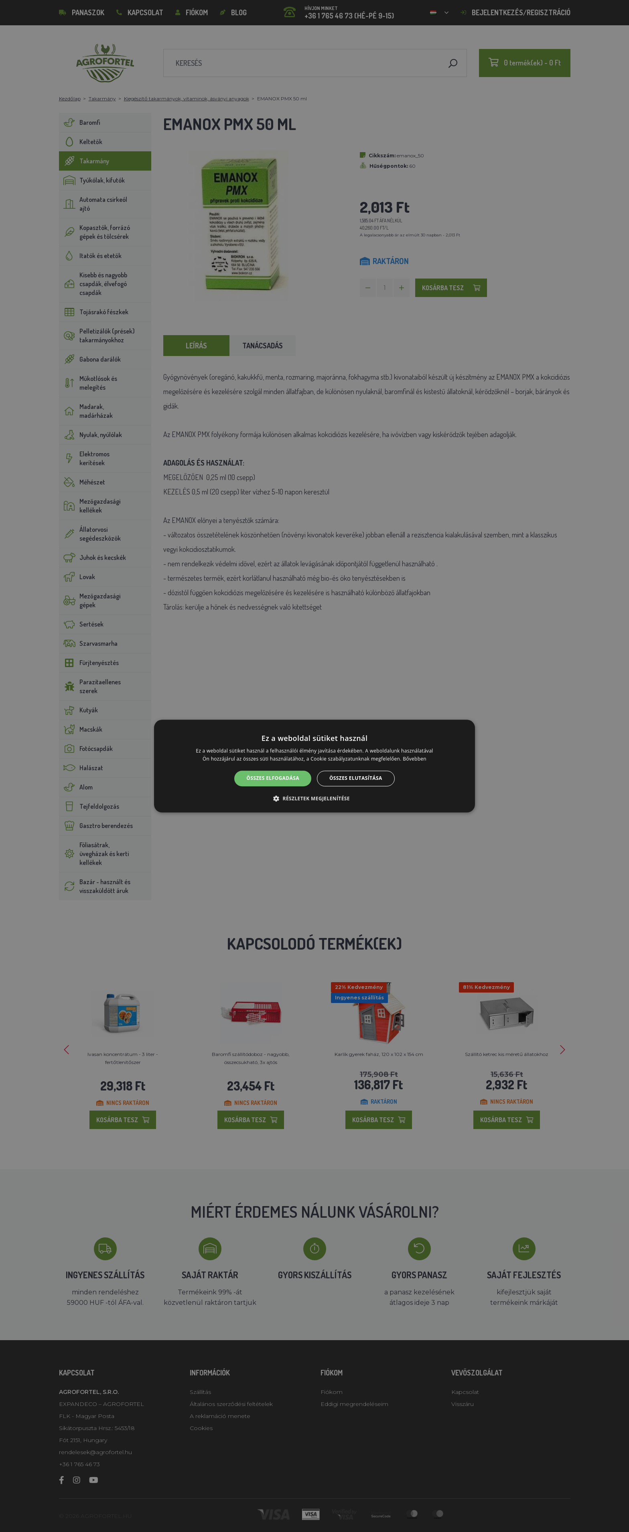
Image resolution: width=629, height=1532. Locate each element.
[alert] (314, 766)
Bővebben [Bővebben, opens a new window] (414, 758)
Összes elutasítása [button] (355, 778)
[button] (314, 798)
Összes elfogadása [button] (272, 778)
